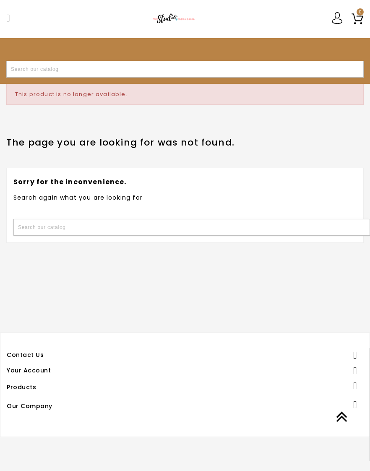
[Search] (185, 69)
